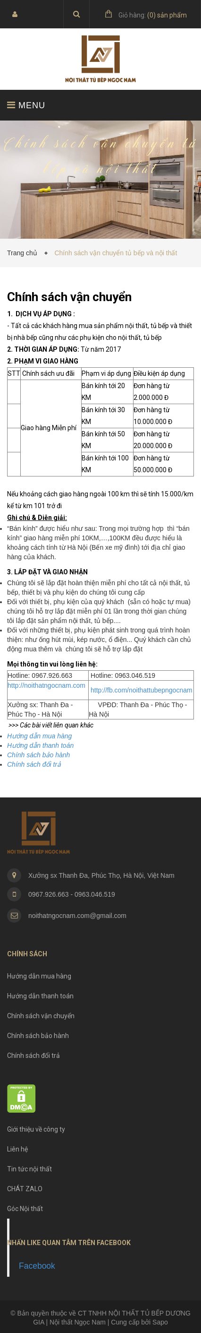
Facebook (37, 1266)
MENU (26, 105)
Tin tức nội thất (29, 1169)
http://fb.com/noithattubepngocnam (140, 690)
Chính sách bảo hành (38, 1035)
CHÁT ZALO (24, 1189)
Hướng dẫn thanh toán (40, 996)
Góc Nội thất (25, 1208)
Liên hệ (17, 1149)
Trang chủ (24, 253)
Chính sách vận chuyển (41, 1016)
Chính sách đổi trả (33, 1055)
